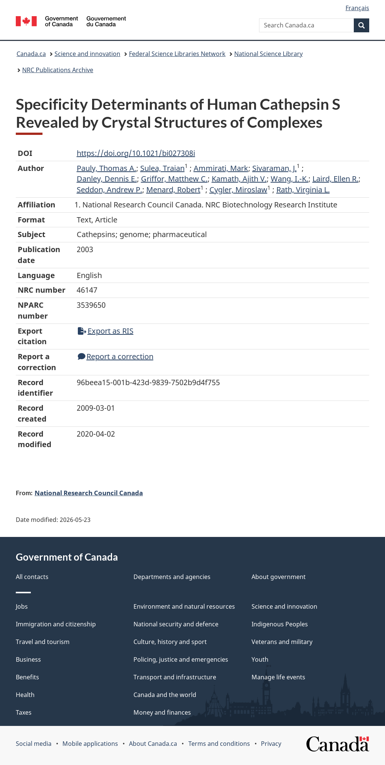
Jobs (22, 606)
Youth (260, 659)
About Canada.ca (153, 743)
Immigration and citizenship (56, 624)
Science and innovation (87, 54)
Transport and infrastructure (174, 677)
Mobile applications (90, 743)
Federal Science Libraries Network (177, 54)
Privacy (271, 743)
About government (279, 577)
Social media (34, 743)
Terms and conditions (219, 743)
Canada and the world (164, 695)
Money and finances (162, 712)
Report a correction (115, 356)
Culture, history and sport (170, 642)
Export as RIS (105, 331)
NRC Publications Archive (57, 70)
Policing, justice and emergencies (180, 659)
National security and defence (175, 624)
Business (28, 659)
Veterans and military (282, 642)
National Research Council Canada (89, 492)
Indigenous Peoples (280, 624)
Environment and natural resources (184, 606)
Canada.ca (31, 54)
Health (25, 695)
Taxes (24, 712)
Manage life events (278, 677)
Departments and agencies (172, 577)
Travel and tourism (43, 642)
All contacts (32, 577)
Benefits (27, 677)
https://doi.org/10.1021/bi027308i (136, 153)
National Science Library (268, 54)
